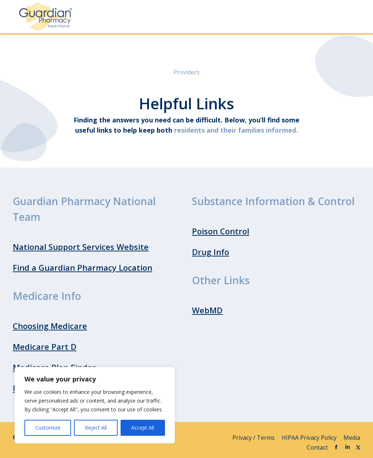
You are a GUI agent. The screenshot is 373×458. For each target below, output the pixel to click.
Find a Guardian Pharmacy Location (82, 267)
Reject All (96, 427)
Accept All (142, 427)
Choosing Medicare (50, 325)
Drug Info (210, 251)
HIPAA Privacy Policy (310, 438)
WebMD (207, 310)
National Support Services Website (81, 246)
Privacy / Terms (254, 438)
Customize (47, 427)
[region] (95, 405)
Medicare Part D (44, 346)
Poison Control (220, 231)
